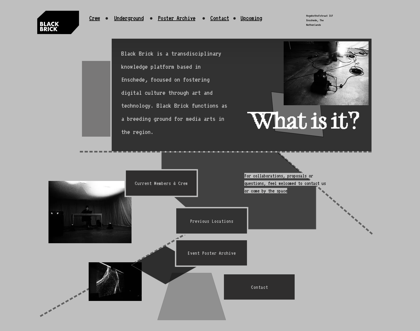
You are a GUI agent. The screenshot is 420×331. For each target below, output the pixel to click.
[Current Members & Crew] (161, 183)
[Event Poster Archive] (211, 253)
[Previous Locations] (211, 221)
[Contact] (259, 287)
